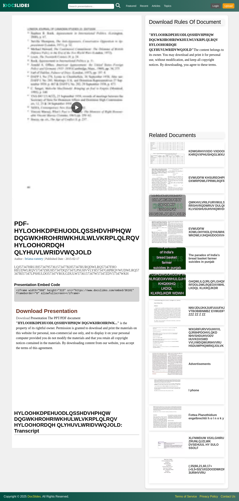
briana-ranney (34, 259)
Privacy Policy (209, 496)
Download (23, 318)
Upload (228, 5)
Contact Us (228, 496)
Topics (167, 5)
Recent (144, 5)
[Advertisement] (76, 209)
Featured (131, 5)
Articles (156, 5)
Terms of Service (186, 496)
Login (215, 5)
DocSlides (34, 496)
